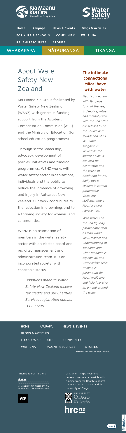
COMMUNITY (65, 35)
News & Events (63, 28)
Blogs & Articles (94, 28)
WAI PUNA (88, 35)
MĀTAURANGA (63, 50)
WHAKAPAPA (21, 50)
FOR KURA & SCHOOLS (33, 35)
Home (21, 28)
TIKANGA (105, 50)
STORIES (59, 42)
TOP (112, 426)
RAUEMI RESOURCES (31, 42)
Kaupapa (39, 28)
